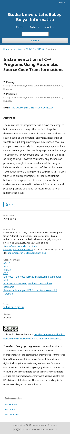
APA (5, 266)
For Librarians (12, 414)
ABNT (6, 263)
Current (20, 27)
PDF (10, 204)
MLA (5, 280)
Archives (34, 27)
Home (6, 49)
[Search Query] (35, 34)
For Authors (11, 409)
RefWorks (8, 286)
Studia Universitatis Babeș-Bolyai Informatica (35, 17)
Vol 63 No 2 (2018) (35, 49)
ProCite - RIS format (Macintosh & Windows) (28, 283)
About (48, 27)
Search (35, 40)
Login (62, 2)
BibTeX (7, 269)
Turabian (8, 293)
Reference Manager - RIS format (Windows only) (30, 290)
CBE (5, 273)
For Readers (11, 404)
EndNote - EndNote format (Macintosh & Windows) (32, 276)
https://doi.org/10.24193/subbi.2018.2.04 (31, 107)
